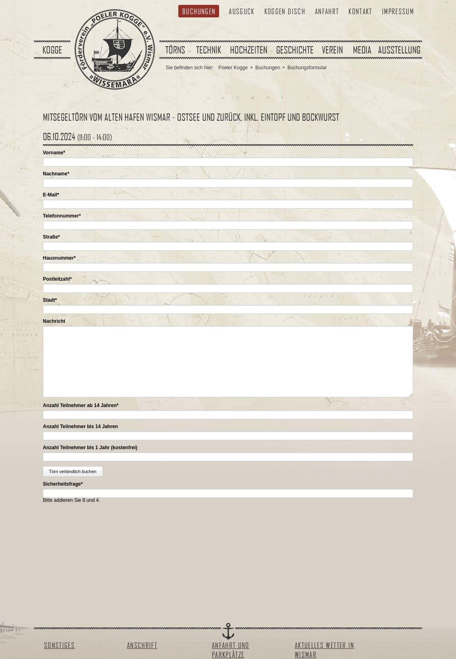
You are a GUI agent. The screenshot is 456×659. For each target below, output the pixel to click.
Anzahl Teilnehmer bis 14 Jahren (80, 426)
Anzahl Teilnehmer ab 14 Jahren (80, 405)
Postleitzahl (57, 279)
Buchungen (198, 11)
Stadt (50, 300)
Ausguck (241, 11)
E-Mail (51, 194)
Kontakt (360, 11)
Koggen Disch (284, 11)
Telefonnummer (62, 215)
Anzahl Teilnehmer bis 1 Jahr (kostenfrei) (90, 447)
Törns (175, 49)
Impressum (398, 11)
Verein (332, 49)
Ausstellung (399, 49)
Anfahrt (327, 11)
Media (362, 49)
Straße (51, 237)
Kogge (52, 49)
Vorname (54, 152)
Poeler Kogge (233, 67)
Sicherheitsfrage (63, 484)
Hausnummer (59, 258)
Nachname (56, 173)
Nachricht (54, 321)
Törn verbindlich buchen (72, 471)
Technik (208, 49)
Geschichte (295, 49)
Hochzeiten (248, 49)
